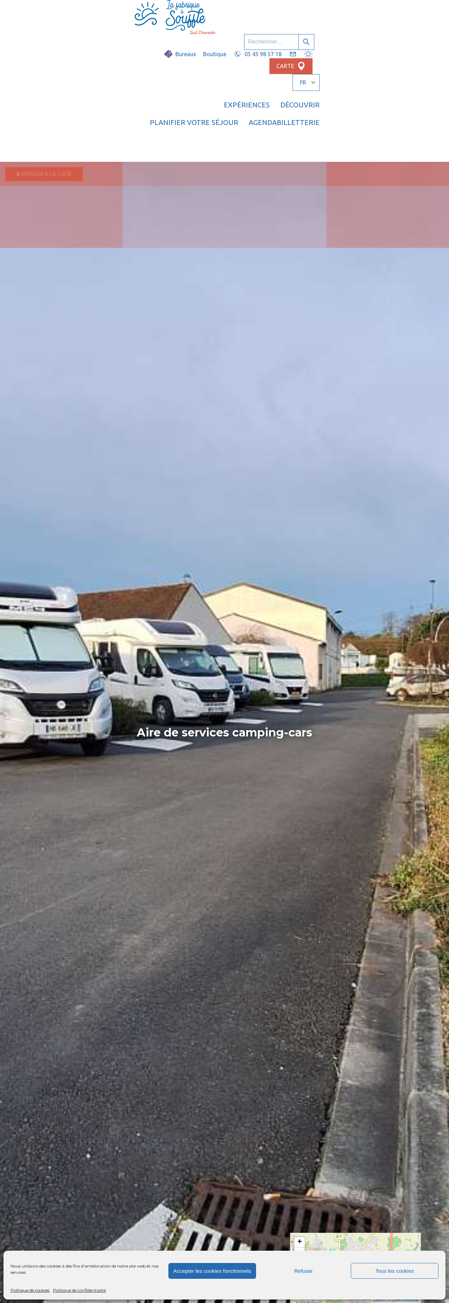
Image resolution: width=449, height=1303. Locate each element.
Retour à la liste (44, 58)
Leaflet (379, 1300)
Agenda (361, 33)
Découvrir (221, 33)
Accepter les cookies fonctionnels (212, 1271)
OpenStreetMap (405, 1300)
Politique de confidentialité (79, 1290)
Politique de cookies (30, 1290)
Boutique (252, 13)
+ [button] (299, 1242)
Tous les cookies (394, 1271)
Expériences (167, 33)
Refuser (303, 1271)
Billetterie (408, 33)
